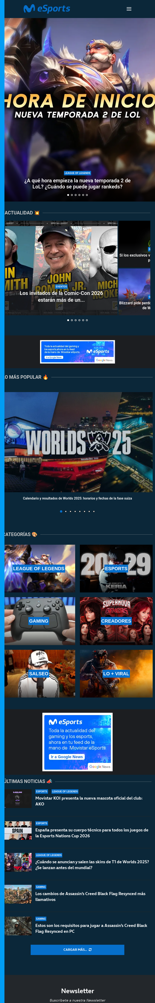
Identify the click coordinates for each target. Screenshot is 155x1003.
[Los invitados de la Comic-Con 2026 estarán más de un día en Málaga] (61, 268)
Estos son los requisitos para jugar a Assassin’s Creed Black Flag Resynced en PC (91, 929)
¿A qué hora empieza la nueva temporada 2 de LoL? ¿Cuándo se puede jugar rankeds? (77, 184)
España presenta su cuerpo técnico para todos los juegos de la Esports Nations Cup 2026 (91, 832)
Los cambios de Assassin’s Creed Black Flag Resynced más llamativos (90, 896)
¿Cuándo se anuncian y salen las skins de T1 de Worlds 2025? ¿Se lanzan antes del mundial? (92, 864)
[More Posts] (77, 950)
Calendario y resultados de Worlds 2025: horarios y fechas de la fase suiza (77, 498)
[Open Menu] (129, 9)
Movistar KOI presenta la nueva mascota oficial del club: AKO (88, 801)
